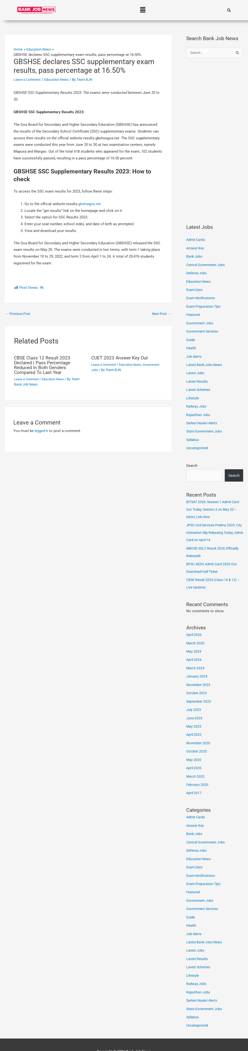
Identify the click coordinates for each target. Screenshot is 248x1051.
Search (191, 461)
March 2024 (195, 661)
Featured (193, 313)
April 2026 (194, 628)
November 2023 (199, 678)
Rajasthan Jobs (198, 411)
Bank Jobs (194, 256)
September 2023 (199, 694)
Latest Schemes (199, 387)
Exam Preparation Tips (204, 305)
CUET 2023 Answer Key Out (121, 358)
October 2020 (197, 743)
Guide (190, 338)
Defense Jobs (197, 272)
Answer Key (195, 248)
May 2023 (194, 718)
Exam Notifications (201, 297)
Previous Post (18, 314)
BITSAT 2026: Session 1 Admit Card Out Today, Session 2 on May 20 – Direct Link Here (213, 505)
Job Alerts (194, 354)
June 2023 (194, 710)
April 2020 (194, 759)
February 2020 (197, 776)
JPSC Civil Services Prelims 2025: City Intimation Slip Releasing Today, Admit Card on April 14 (213, 527)
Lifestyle (193, 395)
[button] (142, 10)
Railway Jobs (197, 403)
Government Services (203, 330)
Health (191, 346)
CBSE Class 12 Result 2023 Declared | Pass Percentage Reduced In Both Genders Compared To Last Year (44, 365)
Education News (59, 79)
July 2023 (194, 702)
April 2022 (194, 726)
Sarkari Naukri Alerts (203, 419)
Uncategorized (197, 444)
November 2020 (199, 735)
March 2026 (195, 637)
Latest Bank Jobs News (205, 362)
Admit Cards (196, 240)
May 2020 (194, 751)
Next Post (161, 314)
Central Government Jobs (206, 264)
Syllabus (193, 436)
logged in (42, 431)
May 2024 (194, 645)
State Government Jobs (205, 428)
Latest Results (197, 379)
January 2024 (197, 669)
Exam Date (195, 289)
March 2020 (195, 767)
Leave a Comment (28, 79)
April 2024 (194, 653)
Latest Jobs (195, 370)
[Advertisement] (214, 141)
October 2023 (197, 686)
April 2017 (194, 784)
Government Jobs (104, 370)
